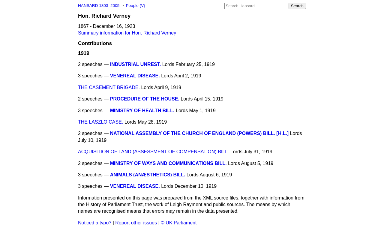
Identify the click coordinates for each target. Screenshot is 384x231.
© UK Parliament (178, 222)
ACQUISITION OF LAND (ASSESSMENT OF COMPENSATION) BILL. (153, 151)
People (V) (135, 5)
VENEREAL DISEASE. (135, 75)
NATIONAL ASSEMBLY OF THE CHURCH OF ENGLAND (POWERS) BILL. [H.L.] (199, 133)
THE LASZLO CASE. (100, 121)
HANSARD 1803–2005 (98, 5)
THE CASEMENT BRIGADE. (109, 87)
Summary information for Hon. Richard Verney (127, 32)
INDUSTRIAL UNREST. (135, 64)
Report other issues (136, 222)
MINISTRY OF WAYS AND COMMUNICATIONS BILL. (168, 163)
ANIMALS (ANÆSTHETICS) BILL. (147, 174)
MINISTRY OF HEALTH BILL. (142, 110)
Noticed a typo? (94, 222)
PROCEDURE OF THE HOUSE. (144, 98)
